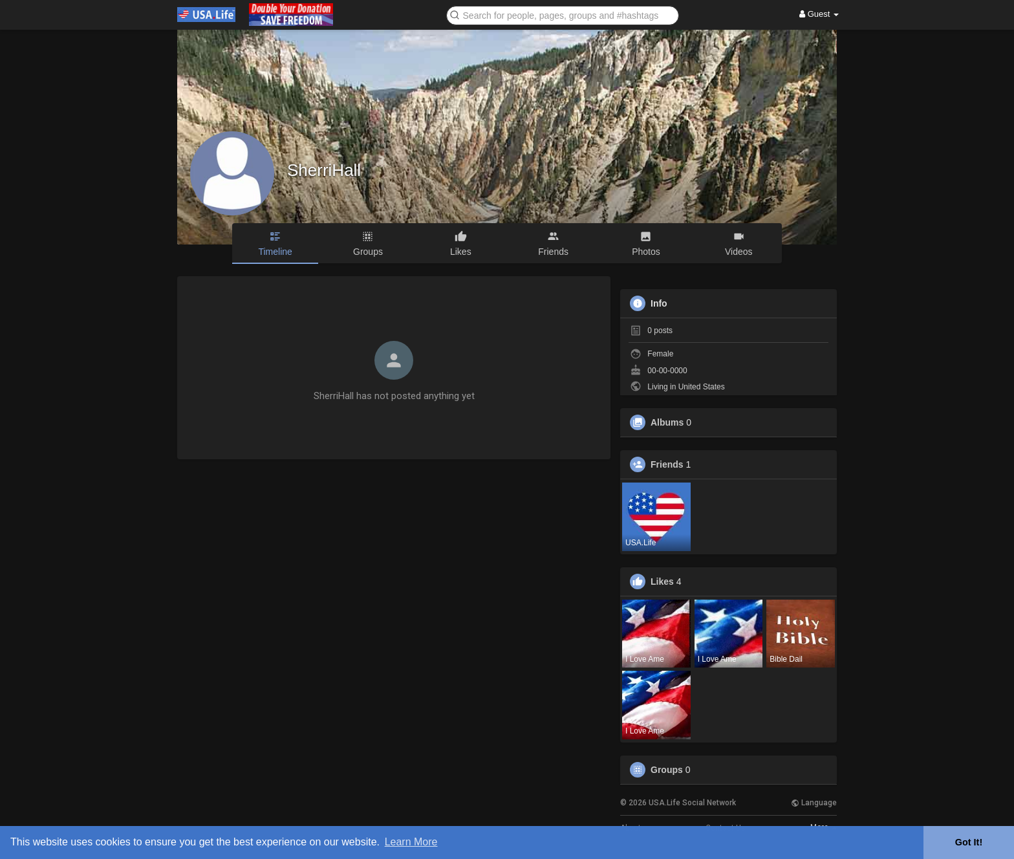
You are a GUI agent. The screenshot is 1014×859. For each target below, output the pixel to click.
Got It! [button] (968, 842)
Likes (662, 581)
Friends (667, 464)
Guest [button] (819, 14)
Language (814, 803)
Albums (667, 422)
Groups (667, 770)
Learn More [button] (411, 841)
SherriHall (324, 170)
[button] (563, 14)
